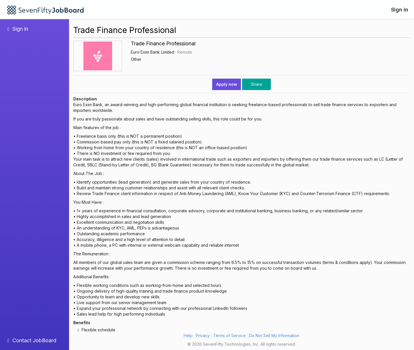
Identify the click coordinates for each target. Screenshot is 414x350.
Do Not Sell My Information (274, 335)
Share (256, 84)
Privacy (203, 335)
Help (188, 335)
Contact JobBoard (31, 340)
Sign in (399, 10)
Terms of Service (229, 335)
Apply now (226, 84)
